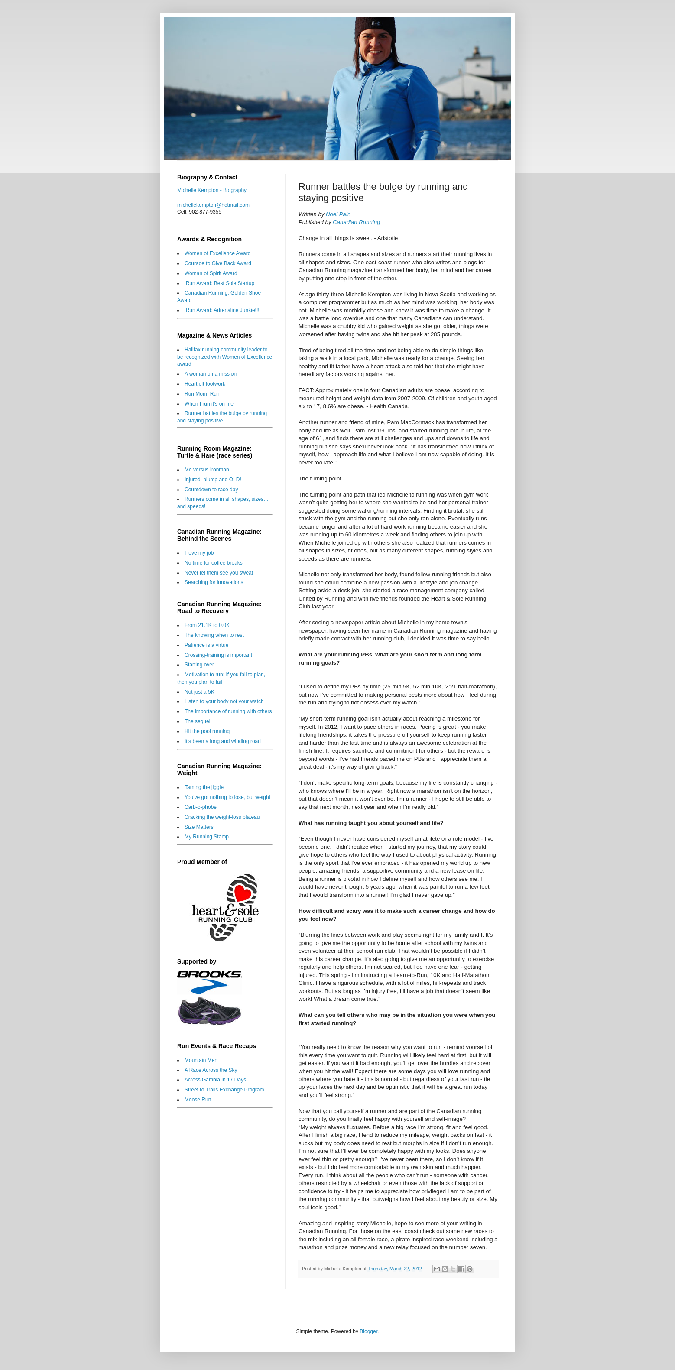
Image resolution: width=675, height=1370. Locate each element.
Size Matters (199, 827)
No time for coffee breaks (214, 563)
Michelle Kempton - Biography (212, 190)
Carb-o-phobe (201, 807)
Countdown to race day (211, 490)
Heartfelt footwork (205, 384)
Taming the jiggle (204, 787)
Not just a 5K (199, 692)
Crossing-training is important (218, 655)
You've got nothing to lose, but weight (227, 797)
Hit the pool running (207, 731)
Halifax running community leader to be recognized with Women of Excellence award (224, 357)
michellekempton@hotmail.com (213, 205)
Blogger (368, 1331)
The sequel (197, 721)
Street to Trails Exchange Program (224, 1090)
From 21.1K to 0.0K (207, 625)
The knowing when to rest (214, 635)
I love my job (199, 553)
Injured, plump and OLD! (213, 480)
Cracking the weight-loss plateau (222, 817)
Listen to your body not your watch (224, 701)
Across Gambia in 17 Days (215, 1080)
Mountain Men (201, 1060)
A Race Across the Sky (211, 1070)
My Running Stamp (207, 837)
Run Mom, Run (202, 394)
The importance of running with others (228, 711)
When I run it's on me (209, 404)
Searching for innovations (214, 582)
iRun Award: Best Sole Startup (219, 283)
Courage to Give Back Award (218, 263)
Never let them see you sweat (219, 573)
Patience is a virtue (206, 645)
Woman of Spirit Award (211, 273)
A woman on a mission (211, 374)
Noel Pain (338, 214)
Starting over (199, 665)
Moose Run (198, 1100)
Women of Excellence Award (217, 253)
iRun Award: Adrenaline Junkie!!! (222, 310)
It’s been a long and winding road (223, 741)
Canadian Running (356, 222)
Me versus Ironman (207, 470)
